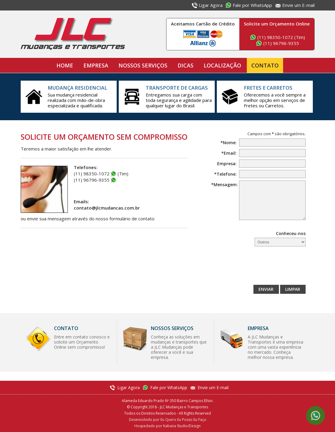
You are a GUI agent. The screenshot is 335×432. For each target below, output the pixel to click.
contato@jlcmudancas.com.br (107, 208)
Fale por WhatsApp (252, 5)
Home (64, 65)
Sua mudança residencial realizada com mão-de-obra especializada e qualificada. (81, 96)
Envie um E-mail (298, 5)
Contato (265, 65)
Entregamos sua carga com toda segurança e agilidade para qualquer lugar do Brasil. (179, 96)
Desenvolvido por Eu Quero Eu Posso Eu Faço (167, 419)
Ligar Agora (211, 5)
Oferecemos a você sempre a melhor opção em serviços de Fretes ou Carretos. (277, 96)
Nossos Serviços (142, 65)
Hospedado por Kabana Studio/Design (167, 425)
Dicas (185, 65)
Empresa (95, 65)
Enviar (266, 289)
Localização (222, 65)
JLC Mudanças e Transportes (73, 34)
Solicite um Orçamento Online (277, 24)
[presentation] (260, 267)
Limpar (292, 289)
